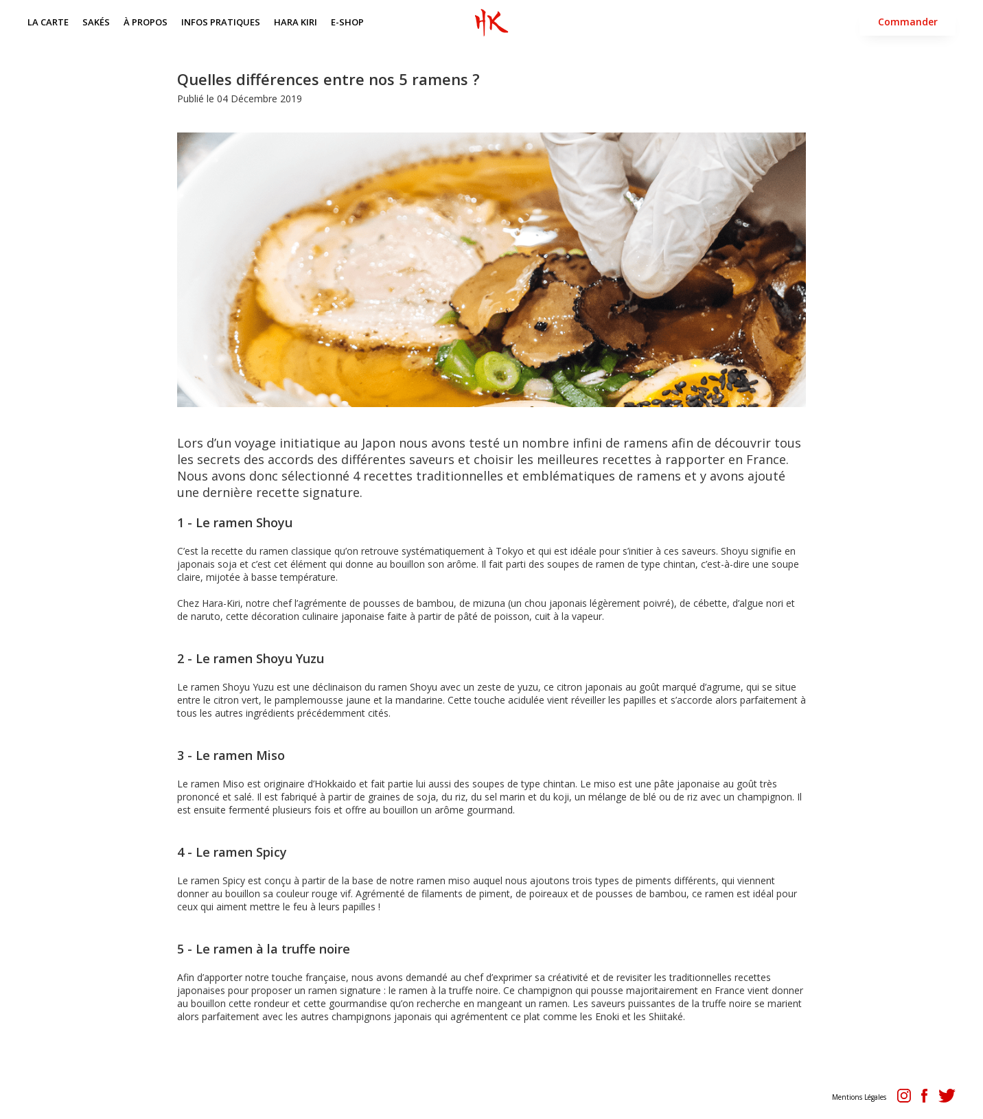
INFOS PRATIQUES (220, 22)
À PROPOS (145, 22)
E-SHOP (347, 22)
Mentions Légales (859, 1097)
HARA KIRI (295, 22)
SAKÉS (96, 22)
